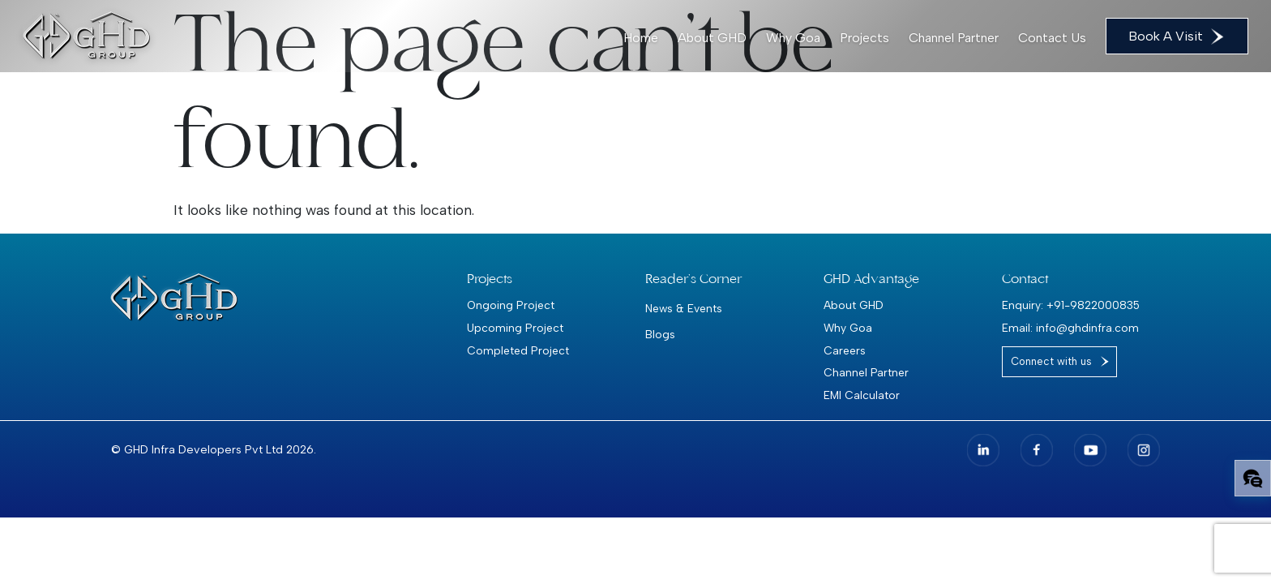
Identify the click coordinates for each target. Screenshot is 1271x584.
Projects (864, 37)
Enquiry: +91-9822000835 (1071, 304)
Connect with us (1051, 361)
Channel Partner (954, 37)
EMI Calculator (862, 395)
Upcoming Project (515, 327)
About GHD (712, 37)
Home (640, 37)
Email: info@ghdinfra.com (1070, 327)
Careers (845, 350)
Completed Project (518, 350)
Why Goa (793, 37)
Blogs (660, 334)
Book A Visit (1177, 36)
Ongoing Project (510, 304)
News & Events (683, 308)
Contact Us (1052, 37)
